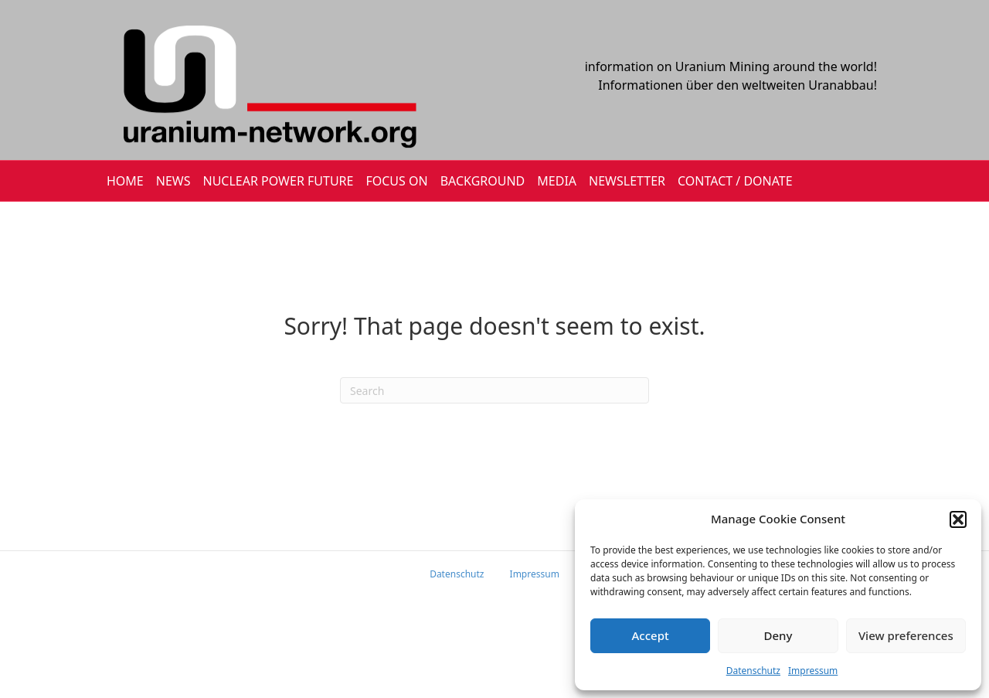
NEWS (173, 180)
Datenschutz (753, 670)
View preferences (905, 635)
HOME (125, 180)
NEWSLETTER (627, 180)
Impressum (813, 670)
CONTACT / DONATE (735, 180)
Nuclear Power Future (278, 180)
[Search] (494, 390)
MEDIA (556, 180)
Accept (650, 635)
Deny (778, 635)
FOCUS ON (396, 180)
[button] (958, 519)
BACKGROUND (482, 180)
